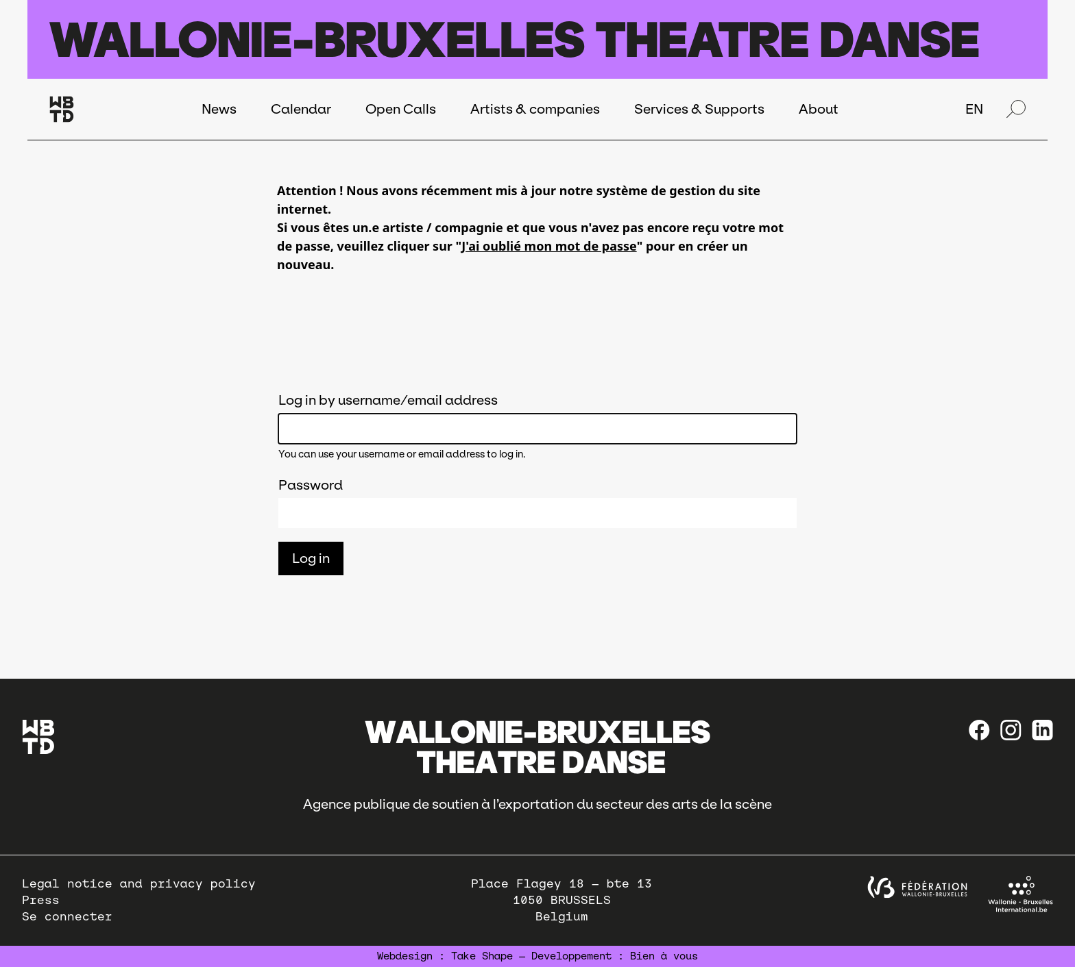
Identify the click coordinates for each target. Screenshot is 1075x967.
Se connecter (67, 916)
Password (310, 484)
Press (41, 900)
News (219, 108)
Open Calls (400, 108)
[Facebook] (979, 730)
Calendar (301, 108)
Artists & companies (535, 108)
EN (974, 108)
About (818, 108)
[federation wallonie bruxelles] (917, 887)
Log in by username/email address (388, 399)
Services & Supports (699, 108)
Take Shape (482, 956)
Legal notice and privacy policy (139, 883)
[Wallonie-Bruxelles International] (1020, 894)
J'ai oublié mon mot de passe (548, 246)
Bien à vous (664, 956)
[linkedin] (1042, 730)
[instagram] (1011, 730)
